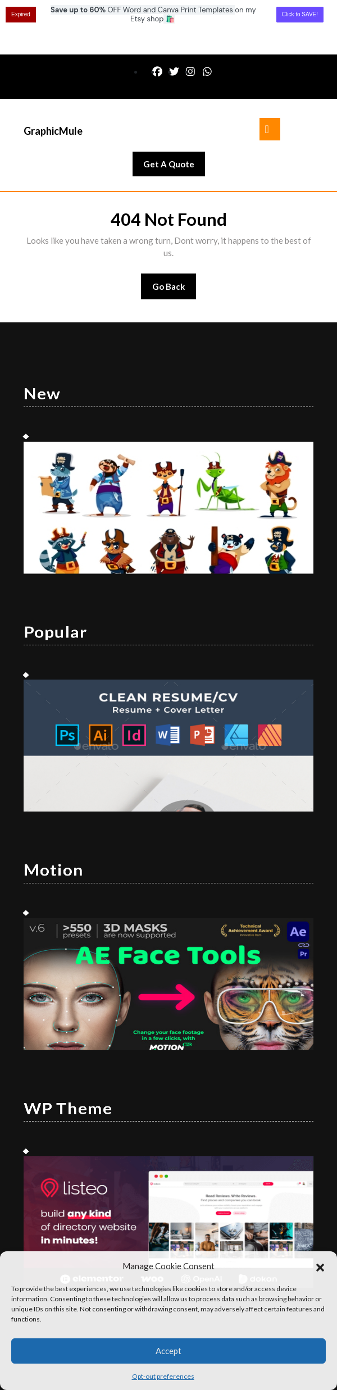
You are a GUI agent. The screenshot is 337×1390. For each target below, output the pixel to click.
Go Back (174, 235)
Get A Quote (174, 112)
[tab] (269, 74)
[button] (320, 1265)
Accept (168, 1351)
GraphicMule (53, 76)
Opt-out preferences (163, 1376)
